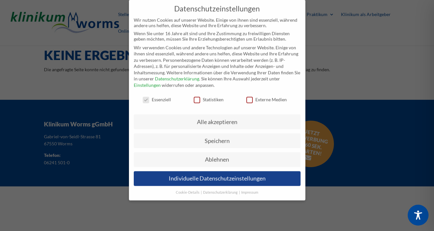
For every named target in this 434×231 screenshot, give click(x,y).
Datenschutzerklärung (177, 75)
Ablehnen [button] (217, 155)
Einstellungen (147, 81)
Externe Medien (266, 95)
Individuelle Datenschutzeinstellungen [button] (217, 174)
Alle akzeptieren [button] (217, 118)
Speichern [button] (217, 136)
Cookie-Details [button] (188, 189)
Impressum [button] (249, 189)
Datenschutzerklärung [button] (220, 189)
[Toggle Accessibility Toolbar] (418, 215)
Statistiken (209, 95)
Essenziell (157, 95)
